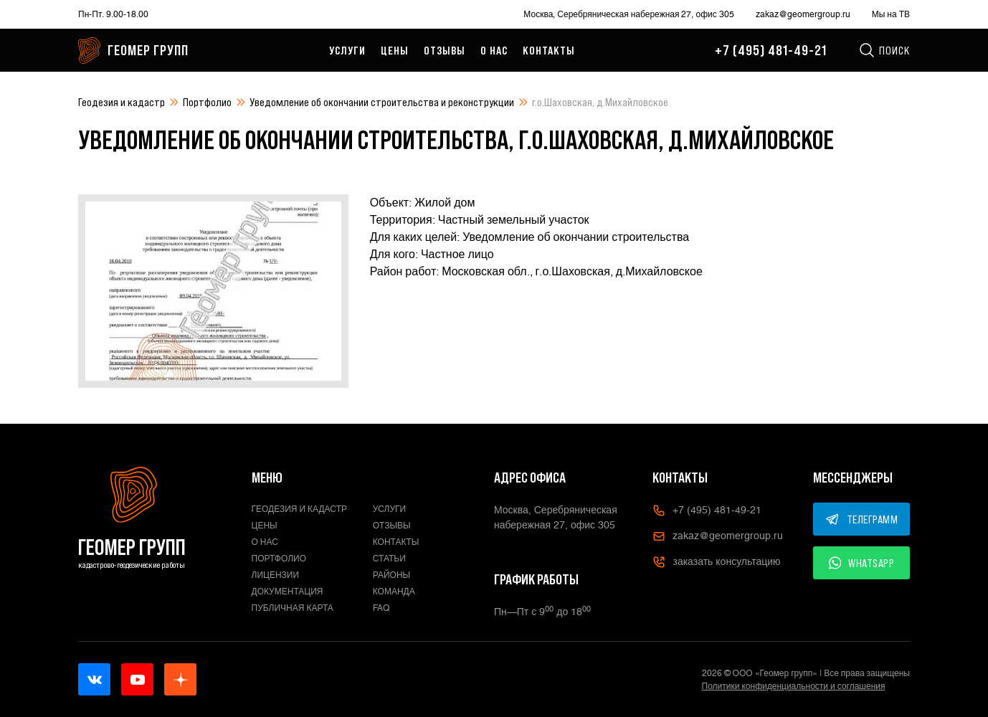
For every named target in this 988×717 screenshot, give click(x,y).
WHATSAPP (862, 563)
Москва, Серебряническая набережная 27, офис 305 (628, 14)
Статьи (389, 559)
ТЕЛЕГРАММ (861, 519)
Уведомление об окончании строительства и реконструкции (382, 101)
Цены (395, 50)
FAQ (381, 608)
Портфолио (207, 101)
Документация (287, 592)
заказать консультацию (716, 562)
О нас (494, 50)
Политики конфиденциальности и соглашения (793, 686)
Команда (394, 592)
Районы (391, 575)
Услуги (347, 50)
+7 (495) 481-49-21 (771, 50)
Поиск (884, 50)
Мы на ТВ (891, 14)
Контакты (549, 50)
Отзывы (444, 50)
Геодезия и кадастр (121, 101)
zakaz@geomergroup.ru (803, 14)
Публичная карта (292, 608)
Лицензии (276, 575)
